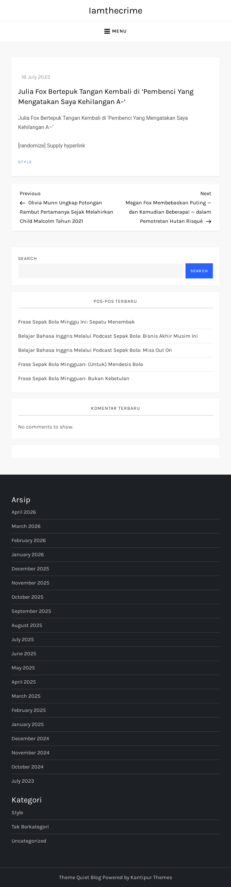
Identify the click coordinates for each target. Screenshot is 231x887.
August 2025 (27, 625)
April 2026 (24, 512)
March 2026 (26, 526)
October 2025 (27, 597)
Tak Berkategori (30, 826)
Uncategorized (29, 841)
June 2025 (24, 653)
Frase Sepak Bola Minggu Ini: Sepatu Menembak (76, 322)
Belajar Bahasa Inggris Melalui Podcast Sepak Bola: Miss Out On (95, 350)
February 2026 (29, 540)
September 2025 (31, 611)
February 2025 (29, 710)
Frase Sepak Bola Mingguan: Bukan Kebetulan (74, 378)
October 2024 (27, 767)
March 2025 (26, 696)
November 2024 (30, 752)
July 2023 (23, 781)
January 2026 (28, 554)
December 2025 (30, 568)
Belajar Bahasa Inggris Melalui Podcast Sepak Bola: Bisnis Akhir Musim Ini (108, 336)
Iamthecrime (115, 10)
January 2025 (28, 724)
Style (25, 162)
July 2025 (23, 639)
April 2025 (24, 682)
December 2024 (30, 738)
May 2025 (23, 668)
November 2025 (30, 583)
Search (27, 258)
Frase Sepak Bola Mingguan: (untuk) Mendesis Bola (80, 364)
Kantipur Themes (151, 877)
